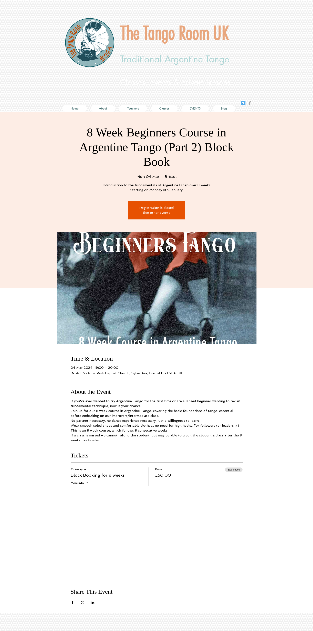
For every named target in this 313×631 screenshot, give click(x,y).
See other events (156, 213)
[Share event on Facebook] (72, 602)
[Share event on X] (82, 602)
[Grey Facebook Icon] (250, 103)
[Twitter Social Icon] (243, 103)
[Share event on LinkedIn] (92, 602)
